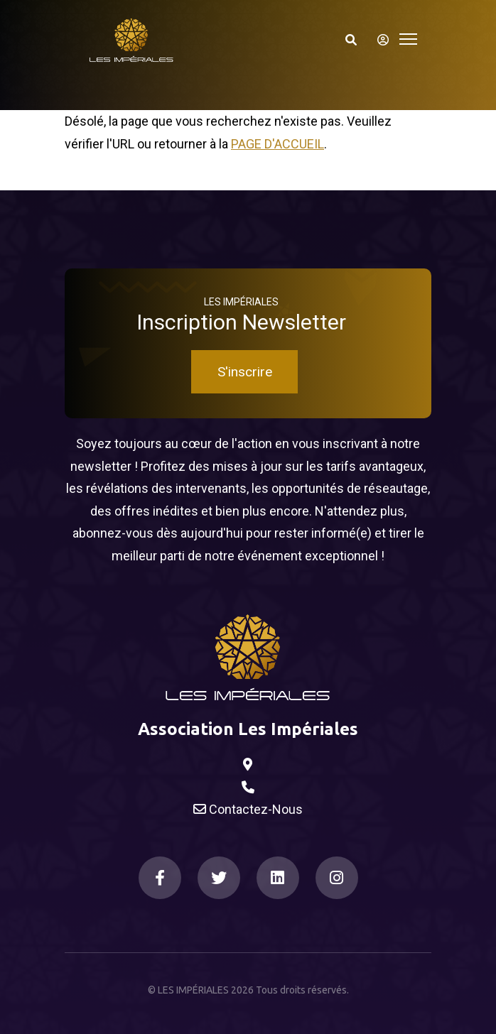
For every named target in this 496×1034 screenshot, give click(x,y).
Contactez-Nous (248, 809)
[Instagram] (337, 877)
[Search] (351, 39)
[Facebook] (160, 877)
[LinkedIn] (278, 877)
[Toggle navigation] (408, 37)
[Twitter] (219, 877)
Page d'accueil (277, 143)
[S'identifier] (379, 40)
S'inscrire (244, 372)
